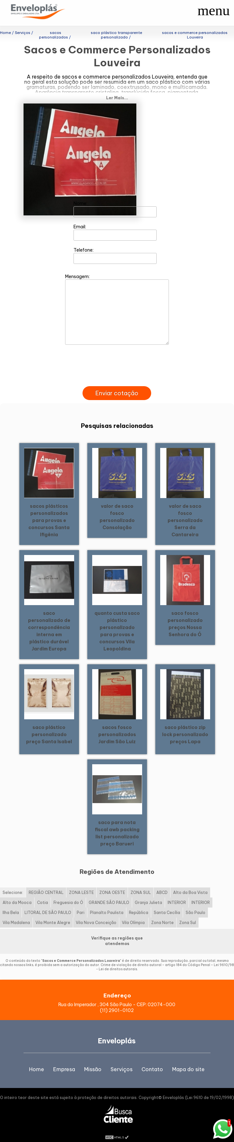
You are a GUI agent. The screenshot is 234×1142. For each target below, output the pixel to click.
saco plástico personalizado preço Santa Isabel (49, 726)
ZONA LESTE (81, 884)
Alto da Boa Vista (190, 884)
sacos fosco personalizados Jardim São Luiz (117, 726)
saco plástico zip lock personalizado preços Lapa (185, 726)
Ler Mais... (117, 89)
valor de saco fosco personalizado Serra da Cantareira (185, 512)
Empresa (64, 1061)
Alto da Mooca (17, 894)
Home (36, 1061)
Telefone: (115, 247)
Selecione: (13, 884)
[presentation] (117, 370)
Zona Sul (187, 914)
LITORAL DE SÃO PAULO (47, 904)
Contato (152, 1061)
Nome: (115, 200)
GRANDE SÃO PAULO (109, 894)
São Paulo (195, 904)
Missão (93, 1061)
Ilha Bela (11, 904)
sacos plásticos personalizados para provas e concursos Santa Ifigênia (49, 512)
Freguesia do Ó (68, 894)
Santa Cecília (167, 904)
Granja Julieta (148, 894)
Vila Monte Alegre (52, 914)
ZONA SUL (141, 884)
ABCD (162, 884)
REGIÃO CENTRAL (46, 884)
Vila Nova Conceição (96, 914)
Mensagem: (117, 301)
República (138, 904)
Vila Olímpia (134, 914)
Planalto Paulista (106, 904)
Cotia (42, 894)
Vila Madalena (16, 914)
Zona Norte (162, 914)
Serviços (121, 1061)
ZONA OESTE (112, 884)
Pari (80, 904)
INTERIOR (177, 894)
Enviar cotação (116, 385)
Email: (115, 224)
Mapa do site (188, 1061)
